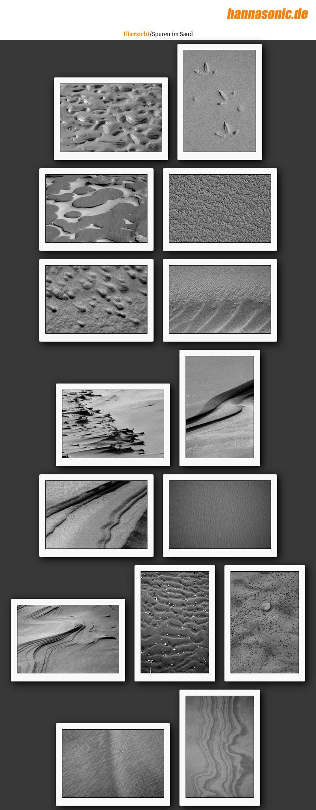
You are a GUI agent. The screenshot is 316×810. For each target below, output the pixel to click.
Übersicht (136, 34)
